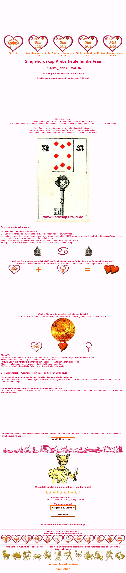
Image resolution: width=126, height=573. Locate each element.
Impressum (52, 564)
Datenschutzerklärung (69, 564)
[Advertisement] (63, 18)
